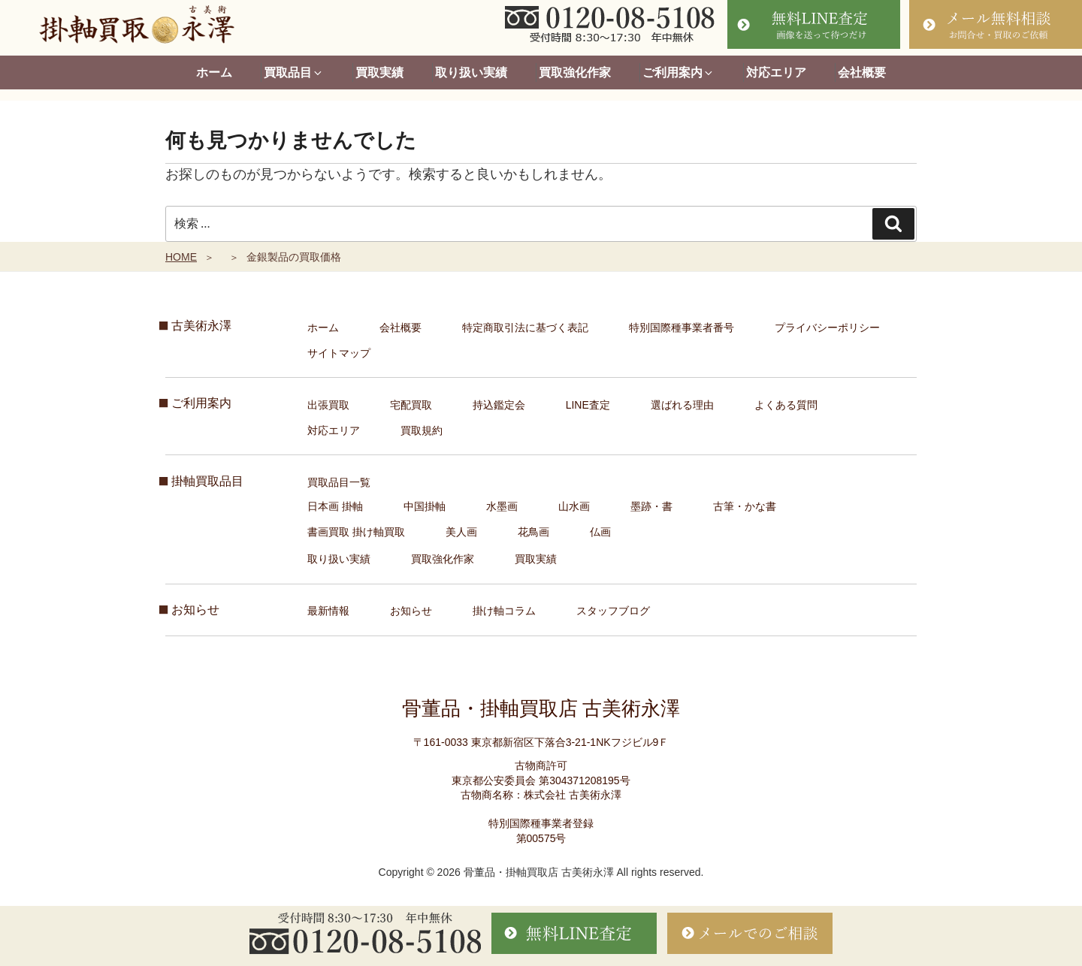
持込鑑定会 (499, 405)
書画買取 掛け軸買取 (356, 532)
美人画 (461, 532)
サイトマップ (338, 353)
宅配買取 (411, 405)
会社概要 (862, 72)
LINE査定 (588, 405)
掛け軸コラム (504, 611)
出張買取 (328, 405)
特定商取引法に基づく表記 (525, 327)
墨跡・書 (651, 506)
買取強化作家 (575, 72)
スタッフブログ (613, 611)
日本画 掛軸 (335, 506)
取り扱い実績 (471, 72)
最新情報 (328, 611)
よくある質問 (786, 405)
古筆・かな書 (744, 506)
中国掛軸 (424, 506)
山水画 (574, 506)
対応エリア (776, 72)
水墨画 (502, 506)
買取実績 (379, 72)
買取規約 (421, 430)
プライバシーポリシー (827, 327)
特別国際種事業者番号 (681, 327)
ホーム (214, 72)
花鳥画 (533, 532)
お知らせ (411, 611)
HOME (181, 257)
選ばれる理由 (682, 405)
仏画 (600, 532)
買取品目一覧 (338, 482)
